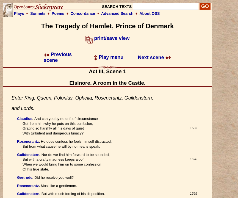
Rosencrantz (28, 141)
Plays (19, 13)
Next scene (154, 57)
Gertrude (24, 177)
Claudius (24, 119)
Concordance (82, 13)
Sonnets (37, 13)
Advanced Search (117, 13)
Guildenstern (28, 155)
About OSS (150, 13)
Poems (58, 13)
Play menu (108, 57)
